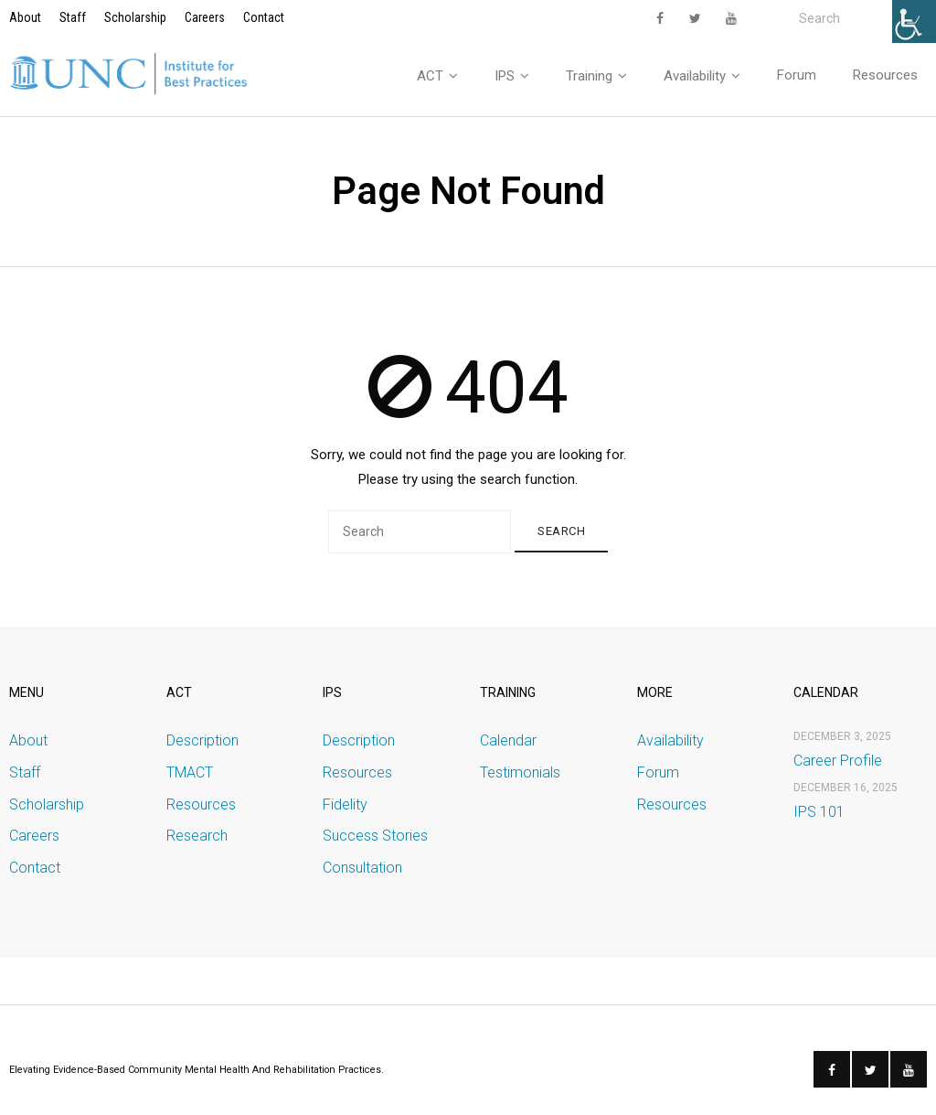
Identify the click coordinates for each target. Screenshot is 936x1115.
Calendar (508, 745)
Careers (205, 17)
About (25, 17)
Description (202, 745)
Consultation (362, 872)
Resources (201, 808)
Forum (658, 777)
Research (197, 840)
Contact (263, 17)
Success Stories (375, 840)
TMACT (189, 777)
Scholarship (135, 17)
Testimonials (520, 777)
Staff (72, 17)
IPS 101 (819, 816)
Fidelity (345, 808)
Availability (670, 745)
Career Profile (837, 764)
